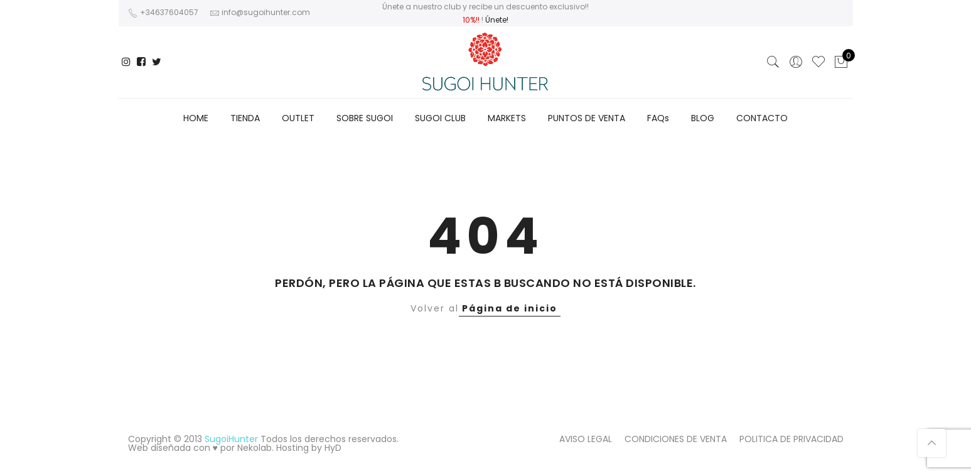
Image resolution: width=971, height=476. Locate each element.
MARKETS (507, 118)
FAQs (658, 118)
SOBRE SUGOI (364, 118)
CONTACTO (762, 118)
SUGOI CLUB (440, 118)
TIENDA (245, 118)
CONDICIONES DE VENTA (676, 439)
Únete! (496, 19)
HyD (333, 447)
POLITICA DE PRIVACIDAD (791, 439)
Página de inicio (509, 308)
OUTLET (298, 118)
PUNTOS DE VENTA (586, 118)
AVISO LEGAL (585, 439)
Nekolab (254, 447)
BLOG (702, 118)
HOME (195, 118)
